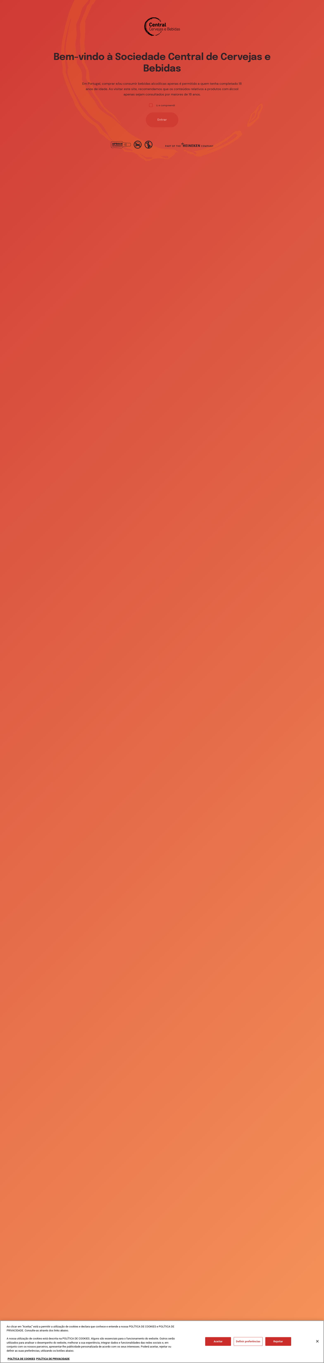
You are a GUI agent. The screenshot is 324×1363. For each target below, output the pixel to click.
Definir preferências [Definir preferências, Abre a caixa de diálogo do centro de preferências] (248, 1344)
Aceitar (218, 1344)
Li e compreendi (162, 105)
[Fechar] (317, 1344)
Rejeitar (278, 1344)
